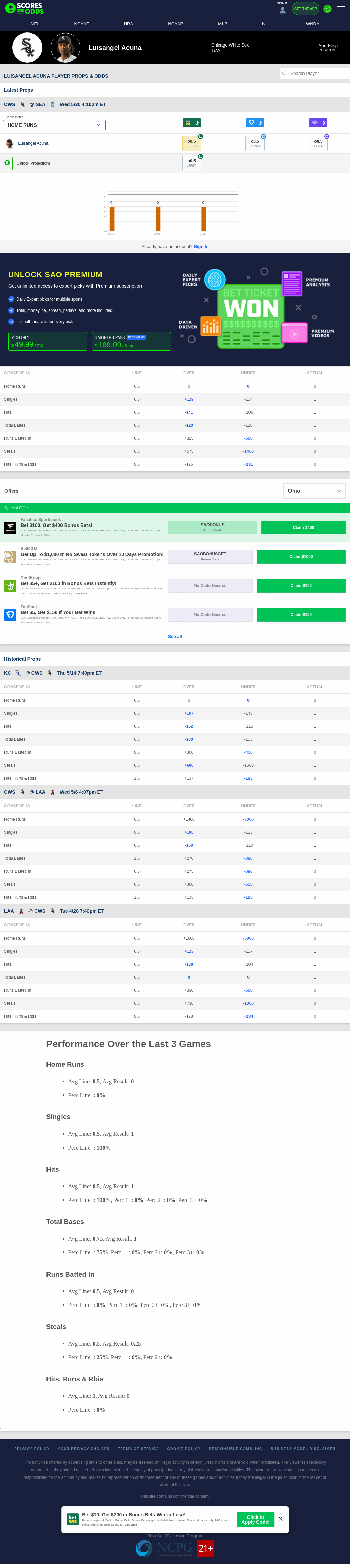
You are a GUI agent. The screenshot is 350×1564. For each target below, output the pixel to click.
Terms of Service (138, 1449)
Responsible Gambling (235, 1449)
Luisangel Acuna (33, 143)
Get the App (305, 9)
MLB (222, 23)
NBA (128, 23)
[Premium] (327, 11)
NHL (266, 23)
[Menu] (341, 8)
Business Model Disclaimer (303, 1449)
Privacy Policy (32, 1449)
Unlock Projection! (33, 163)
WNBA (312, 23)
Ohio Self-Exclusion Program (175, 1535)
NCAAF (81, 23)
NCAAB (175, 23)
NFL (35, 23)
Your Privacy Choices (84, 1449)
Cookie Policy (184, 1449)
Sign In (201, 246)
